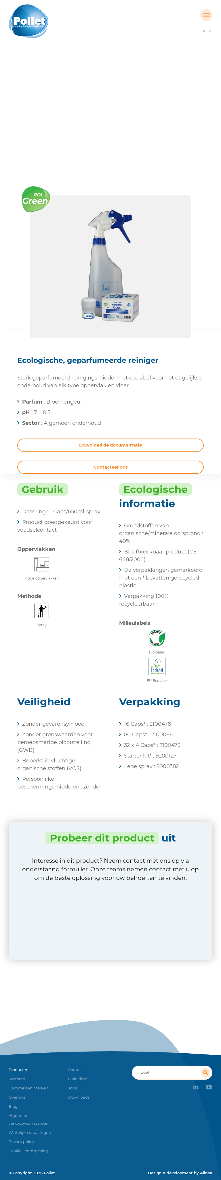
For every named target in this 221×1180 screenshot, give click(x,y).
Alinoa (206, 1173)
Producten (81, 124)
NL (205, 31)
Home (55, 124)
